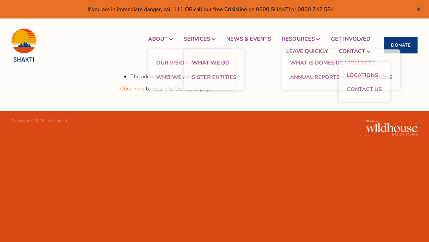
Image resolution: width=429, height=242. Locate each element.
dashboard (57, 120)
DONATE (400, 45)
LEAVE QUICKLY (307, 50)
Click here (132, 88)
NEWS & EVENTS (248, 38)
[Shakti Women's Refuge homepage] (52, 45)
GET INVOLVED (350, 38)
